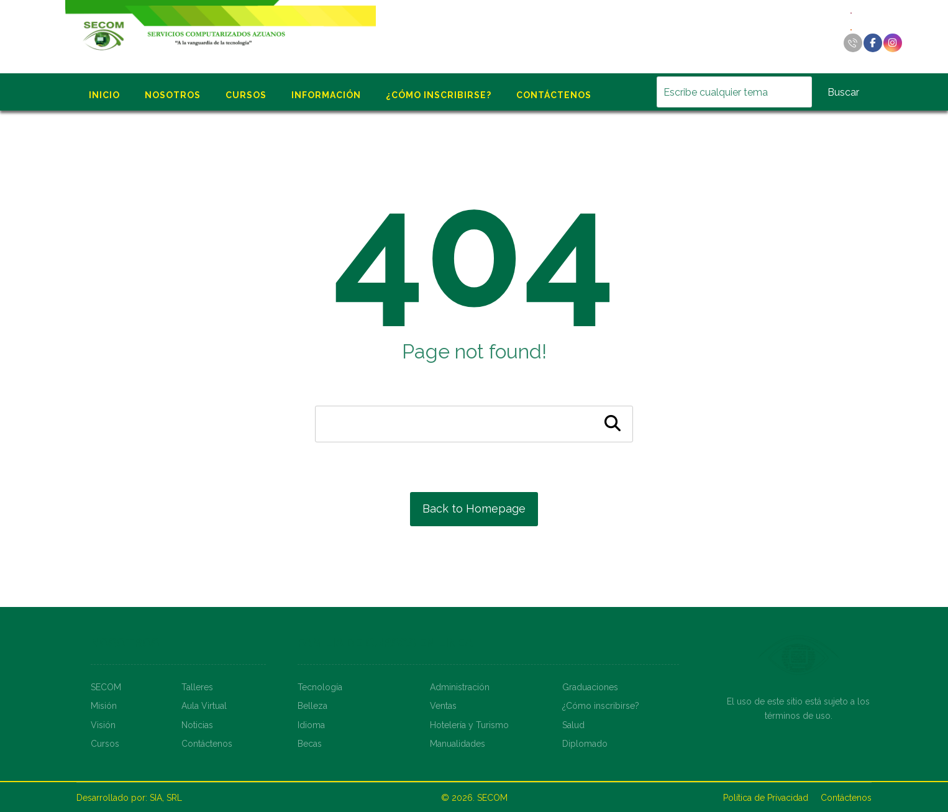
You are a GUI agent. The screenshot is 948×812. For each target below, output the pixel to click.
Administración (460, 687)
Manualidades (457, 744)
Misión (104, 706)
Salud (573, 725)
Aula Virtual (204, 706)
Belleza (312, 706)
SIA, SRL (166, 798)
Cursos (105, 744)
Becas (310, 744)
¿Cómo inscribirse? (600, 706)
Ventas (443, 706)
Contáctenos (206, 744)
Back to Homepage (474, 508)
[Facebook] (873, 43)
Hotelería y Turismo (469, 725)
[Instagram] (892, 43)
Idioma (311, 725)
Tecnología (320, 687)
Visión (103, 725)
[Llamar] (853, 43)
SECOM (106, 687)
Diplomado (585, 744)
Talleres (197, 687)
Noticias (197, 725)
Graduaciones (590, 687)
